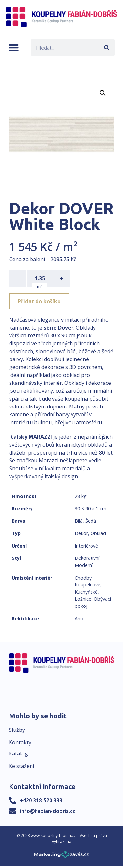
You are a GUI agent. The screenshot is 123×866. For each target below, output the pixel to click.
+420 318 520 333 (41, 800)
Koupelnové (87, 584)
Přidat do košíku (39, 301)
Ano (79, 618)
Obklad (98, 533)
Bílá (79, 521)
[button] (13, 47)
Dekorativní (87, 558)
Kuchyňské (86, 592)
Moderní (84, 565)
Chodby (83, 578)
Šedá (90, 521)
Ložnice (83, 599)
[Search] (107, 47)
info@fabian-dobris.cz (47, 811)
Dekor (81, 533)
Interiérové (86, 546)
